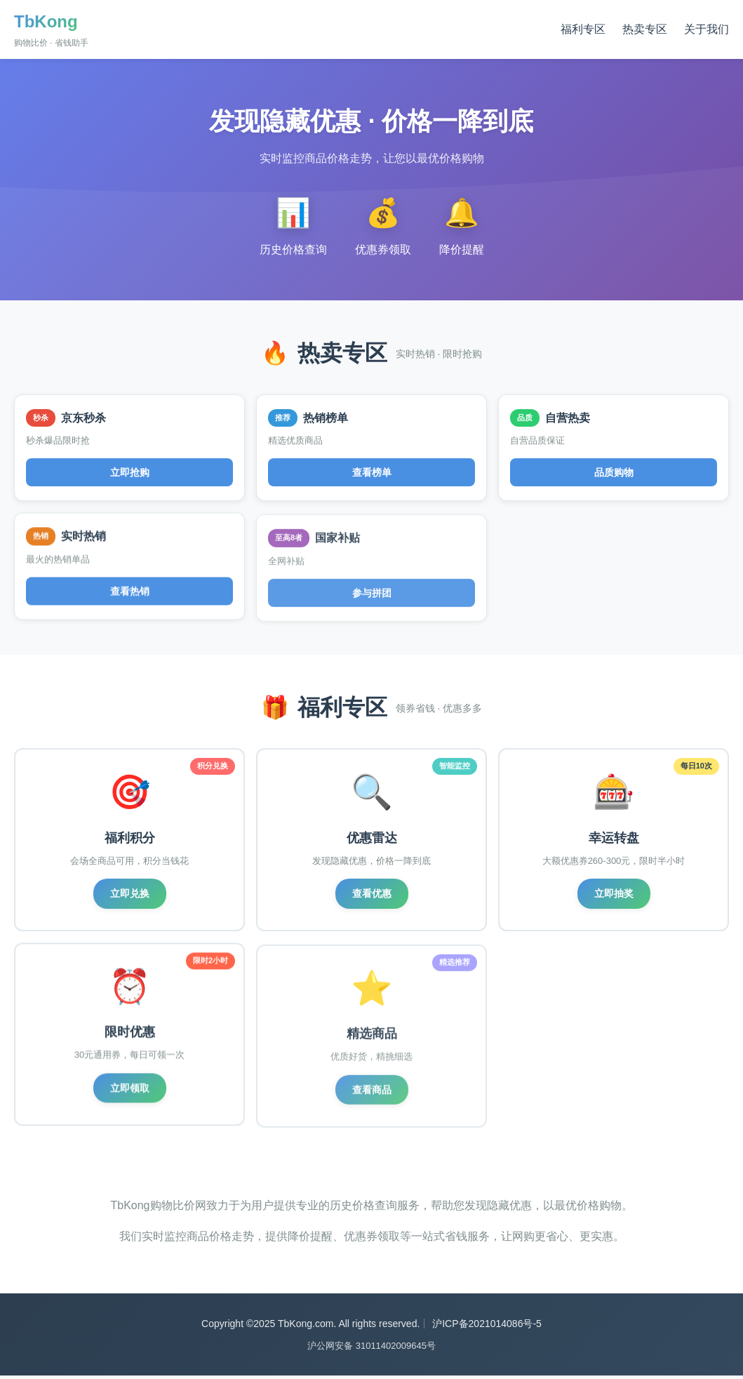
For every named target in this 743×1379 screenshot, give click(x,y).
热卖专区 (644, 29)
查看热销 (129, 598)
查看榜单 (371, 473)
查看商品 (371, 1102)
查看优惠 (371, 896)
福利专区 (583, 29)
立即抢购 (129, 472)
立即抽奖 (614, 899)
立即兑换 (129, 894)
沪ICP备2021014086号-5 (487, 1327)
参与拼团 (371, 602)
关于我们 (706, 29)
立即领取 (129, 1098)
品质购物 (614, 476)
